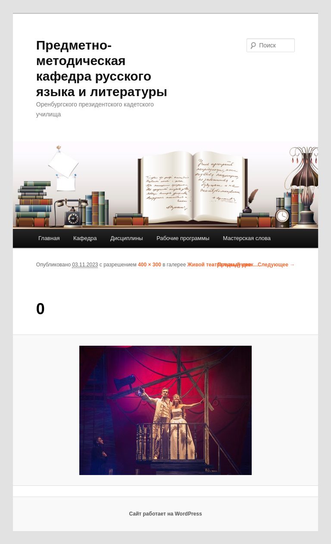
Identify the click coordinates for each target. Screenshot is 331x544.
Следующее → (276, 265)
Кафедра (85, 238)
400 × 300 (149, 265)
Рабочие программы (182, 238)
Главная (48, 238)
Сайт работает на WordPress (165, 514)
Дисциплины (126, 238)
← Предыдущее (231, 265)
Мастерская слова (247, 238)
